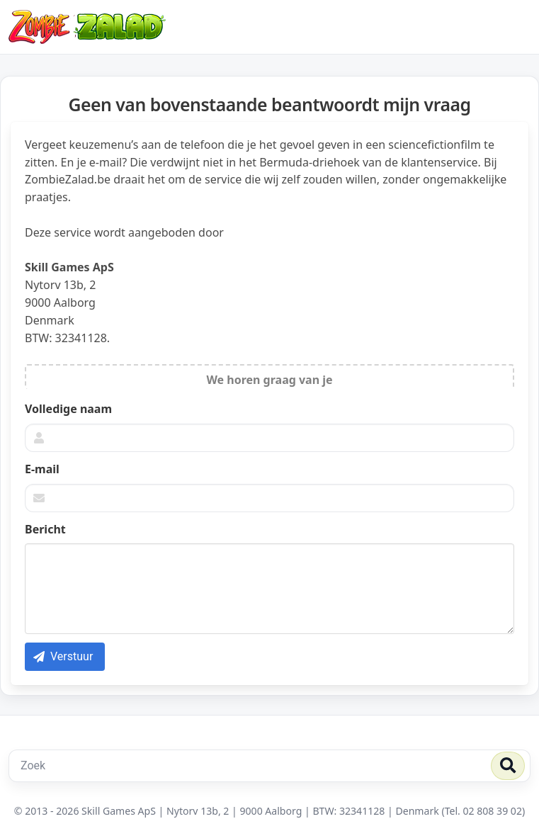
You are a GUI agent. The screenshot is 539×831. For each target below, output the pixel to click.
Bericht (45, 529)
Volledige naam (68, 409)
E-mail (42, 469)
